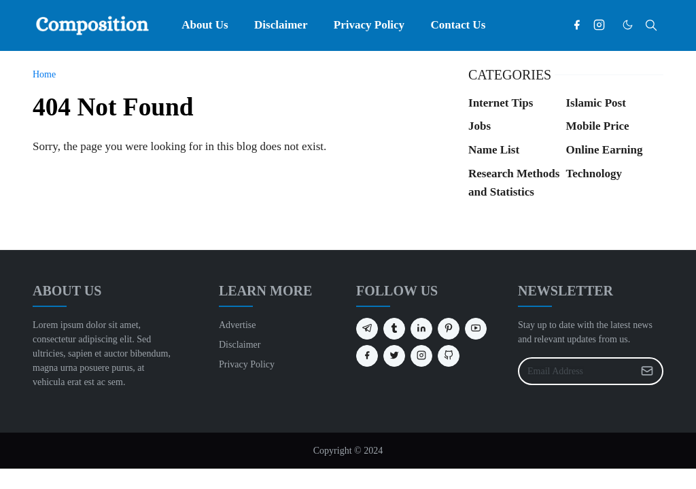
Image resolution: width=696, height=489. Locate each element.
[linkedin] (421, 329)
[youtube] (476, 329)
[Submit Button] (647, 371)
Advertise (237, 325)
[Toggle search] (651, 25)
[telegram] (367, 329)
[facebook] (577, 25)
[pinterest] (448, 329)
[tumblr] (394, 329)
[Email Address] (576, 371)
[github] (448, 356)
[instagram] (599, 25)
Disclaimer (239, 345)
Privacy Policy (247, 364)
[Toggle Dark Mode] (627, 25)
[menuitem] (205, 25)
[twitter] (394, 356)
